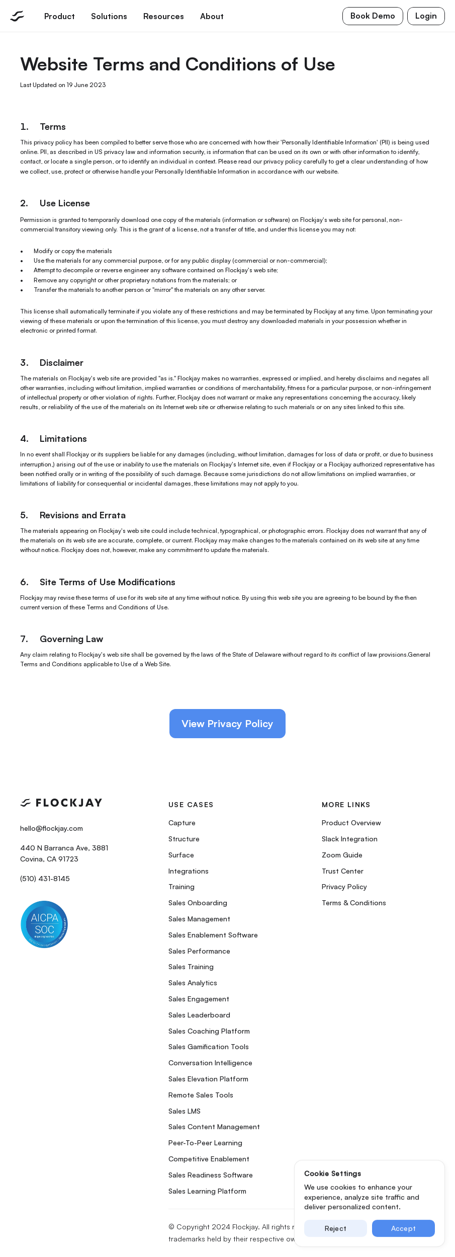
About (212, 16)
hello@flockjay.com (51, 828)
